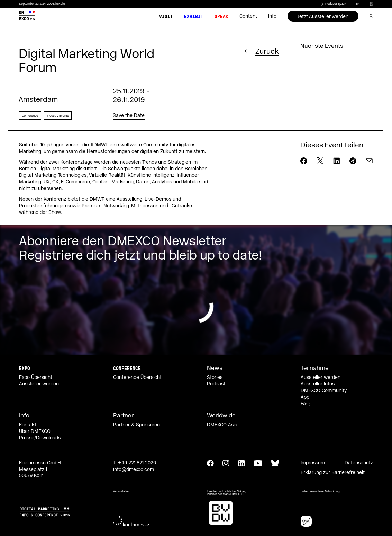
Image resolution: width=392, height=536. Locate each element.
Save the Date (129, 115)
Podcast (216, 384)
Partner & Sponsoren (136, 425)
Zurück (267, 51)
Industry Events (58, 115)
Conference (30, 115)
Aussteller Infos (318, 384)
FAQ (305, 404)
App (305, 397)
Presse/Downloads (40, 438)
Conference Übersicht (137, 377)
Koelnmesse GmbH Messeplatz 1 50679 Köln (40, 469)
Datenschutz (359, 463)
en (357, 4)
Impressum (313, 463)
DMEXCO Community (324, 391)
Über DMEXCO (35, 431)
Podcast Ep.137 (333, 4)
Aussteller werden (39, 384)
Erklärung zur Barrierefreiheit (333, 473)
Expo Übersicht (35, 377)
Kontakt (27, 425)
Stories (214, 377)
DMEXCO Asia (222, 425)
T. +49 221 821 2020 (134, 463)
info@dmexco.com (133, 469)
